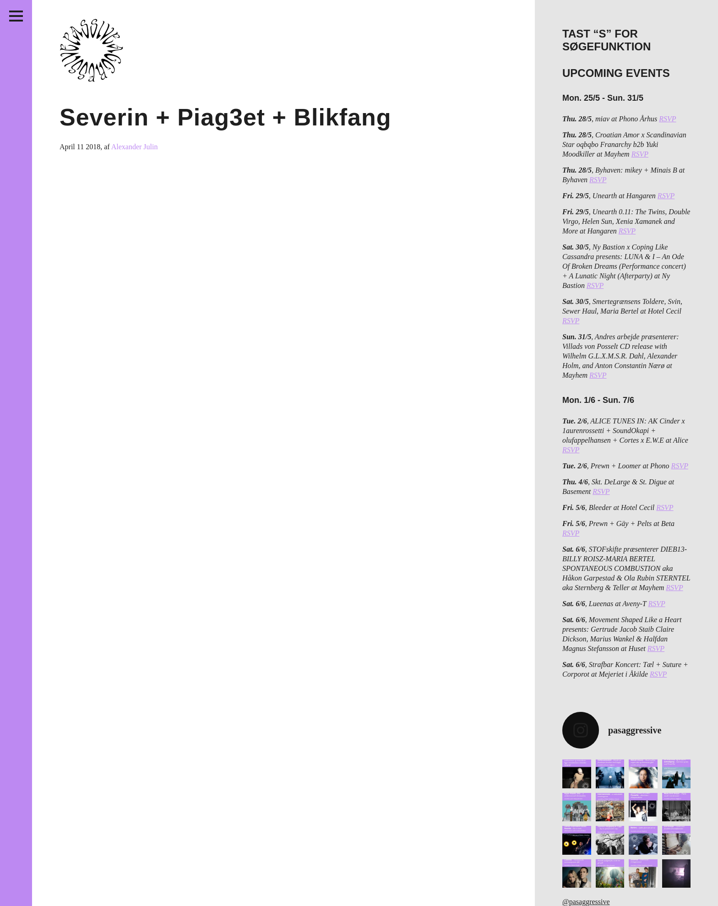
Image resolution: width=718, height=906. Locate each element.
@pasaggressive (586, 902)
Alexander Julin (134, 147)
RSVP (667, 119)
